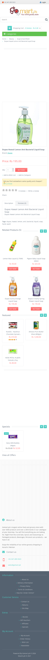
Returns (25, 605)
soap (41, 221)
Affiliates (25, 623)
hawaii (14, 221)
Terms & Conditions (25, 589)
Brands (25, 617)
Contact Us (25, 602)
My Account (25, 635)
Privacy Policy (25, 586)
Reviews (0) (22, 203)
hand (4, 224)
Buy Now (12, 269)
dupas (9, 221)
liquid (36, 221)
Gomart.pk (26, 653)
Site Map (25, 608)
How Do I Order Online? (25, 593)
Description (9, 203)
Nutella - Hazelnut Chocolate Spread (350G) (13, 334)
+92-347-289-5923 (9, 2)
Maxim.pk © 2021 (24, 656)
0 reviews (22, 191)
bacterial (30, 221)
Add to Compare (25, 175)
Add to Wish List (10, 175)
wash (9, 224)
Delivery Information (25, 583)
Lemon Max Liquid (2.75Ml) (13, 259)
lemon (20, 221)
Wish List (25, 642)
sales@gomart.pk (14, 565)
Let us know (7, 184)
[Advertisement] (24, 77)
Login (43, 2)
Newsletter (25, 645)
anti (24, 221)
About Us (25, 579)
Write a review (33, 191)
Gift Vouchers (25, 620)
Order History (25, 639)
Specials (25, 627)
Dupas (9, 153)
